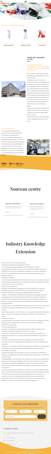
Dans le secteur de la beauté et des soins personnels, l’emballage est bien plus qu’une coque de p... (37, 208)
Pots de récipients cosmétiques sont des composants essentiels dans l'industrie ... (13, 207)
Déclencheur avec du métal (9, 42)
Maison (13, 10)
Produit (18, 10)
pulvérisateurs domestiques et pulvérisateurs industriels (16, 265)
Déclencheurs (24, 10)
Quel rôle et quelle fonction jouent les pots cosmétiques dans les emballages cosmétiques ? (13, 205)
